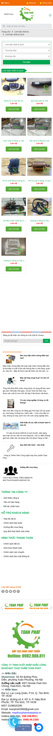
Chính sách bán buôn (13, 523)
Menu (6, 3)
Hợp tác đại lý (10, 519)
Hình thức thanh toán (13, 548)
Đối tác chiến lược (12, 506)
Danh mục (8, 14)
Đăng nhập (47, 3)
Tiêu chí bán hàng (11, 502)
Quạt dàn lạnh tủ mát (39, 101)
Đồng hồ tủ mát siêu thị (13, 101)
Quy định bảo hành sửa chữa (16, 531)
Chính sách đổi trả (12, 544)
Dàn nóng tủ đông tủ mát (13, 141)
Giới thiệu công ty (11, 498)
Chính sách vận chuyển (14, 552)
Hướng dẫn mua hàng (28, 467)
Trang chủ (5, 32)
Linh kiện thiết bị (21, 32)
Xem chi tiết (13, 109)
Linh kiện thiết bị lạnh (14, 34)
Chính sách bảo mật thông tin (16, 556)
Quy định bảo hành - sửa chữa (32, 445)
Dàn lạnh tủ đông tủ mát (39, 141)
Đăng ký (32, 3)
